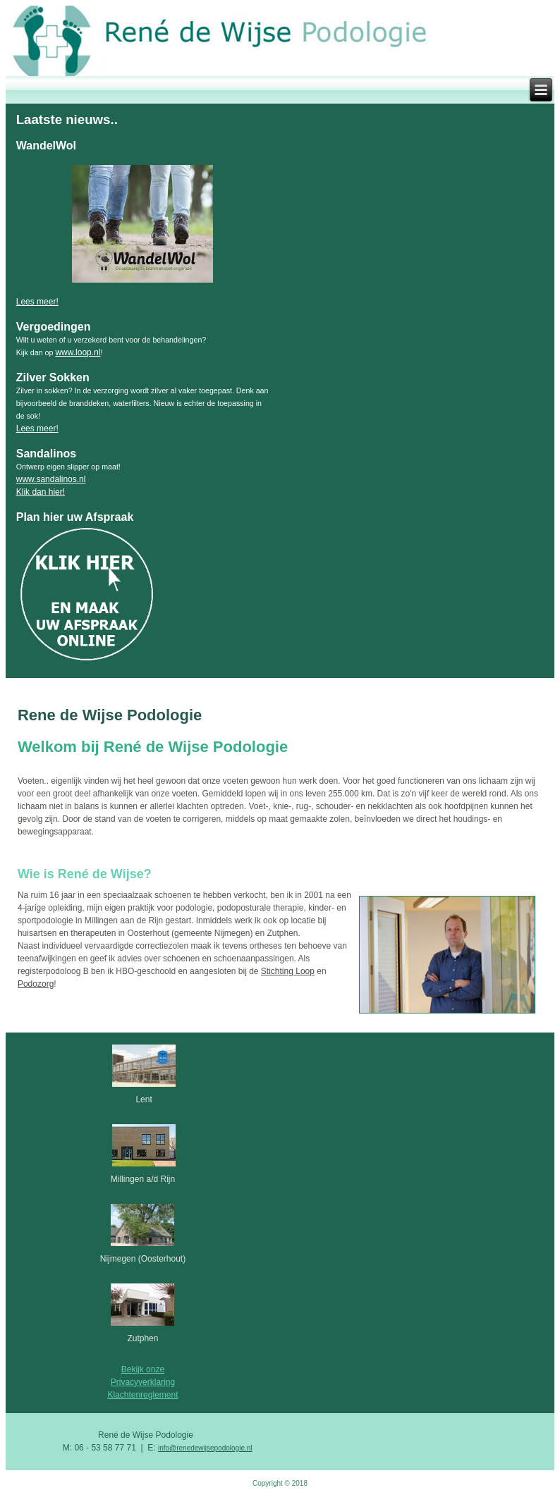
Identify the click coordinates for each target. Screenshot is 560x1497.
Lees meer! (37, 302)
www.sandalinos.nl (51, 479)
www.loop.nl (77, 352)
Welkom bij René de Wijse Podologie (153, 747)
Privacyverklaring (143, 1382)
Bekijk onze (142, 1369)
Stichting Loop (288, 971)
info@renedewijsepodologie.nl (205, 1448)
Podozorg (36, 984)
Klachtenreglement (142, 1395)
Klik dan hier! (40, 492)
